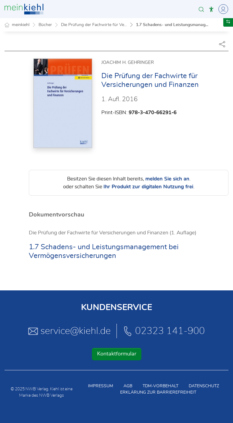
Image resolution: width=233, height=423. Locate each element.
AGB (127, 386)
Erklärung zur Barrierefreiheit (158, 392)
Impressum (100, 386)
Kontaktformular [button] (116, 354)
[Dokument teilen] (222, 43)
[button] (201, 9)
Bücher (45, 25)
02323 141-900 (164, 331)
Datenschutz (204, 386)
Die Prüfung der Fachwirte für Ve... (94, 25)
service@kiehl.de (69, 331)
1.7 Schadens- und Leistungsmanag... (172, 25)
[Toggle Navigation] (222, 9)
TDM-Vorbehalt (160, 386)
